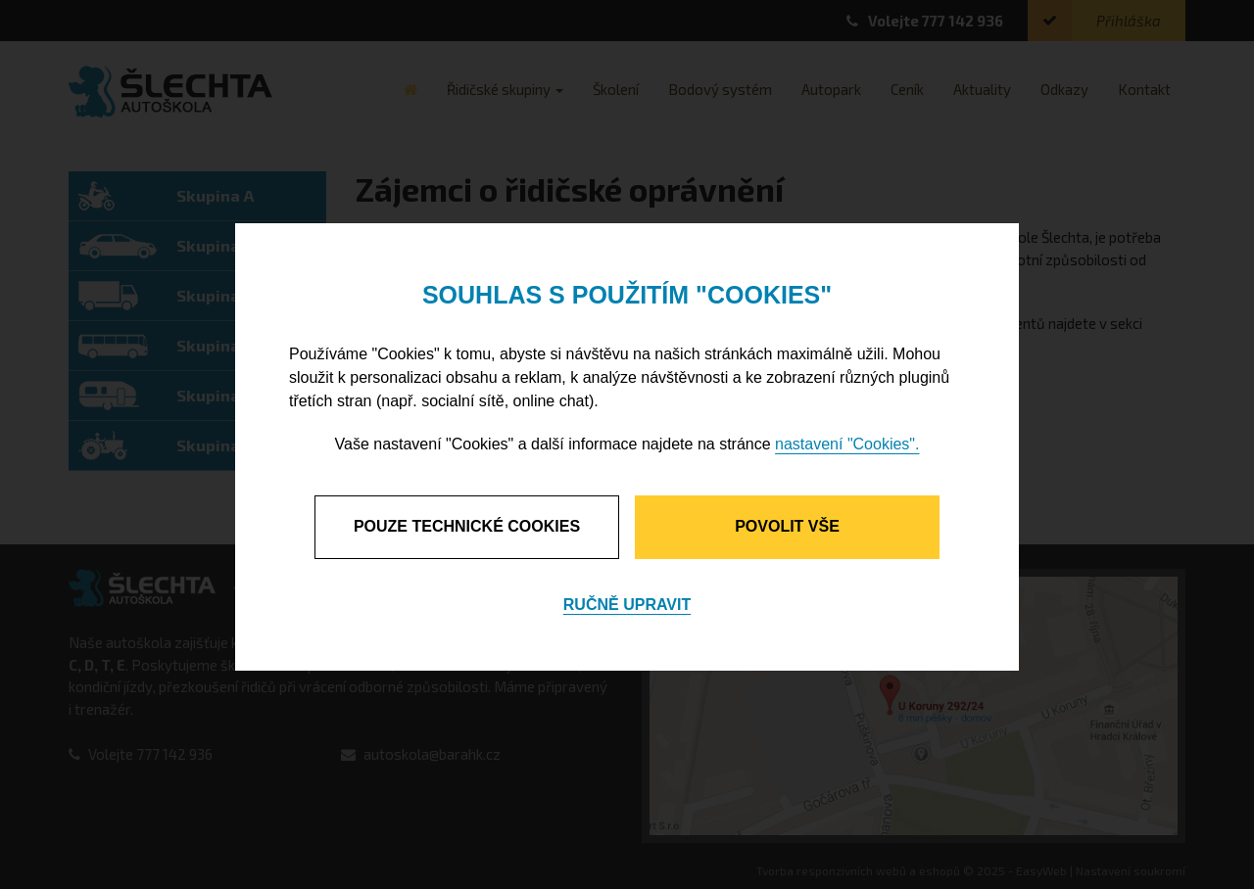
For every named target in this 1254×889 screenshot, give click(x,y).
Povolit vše (787, 526)
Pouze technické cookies (467, 526)
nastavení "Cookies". (847, 444)
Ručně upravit (627, 604)
